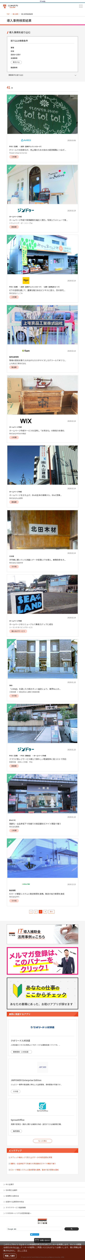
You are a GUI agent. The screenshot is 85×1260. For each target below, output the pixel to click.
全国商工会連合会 (12, 1196)
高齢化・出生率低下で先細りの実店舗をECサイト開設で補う (33, 1163)
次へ (51, 911)
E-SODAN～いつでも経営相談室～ (18, 1213)
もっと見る (42, 1141)
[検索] (34, 1229)
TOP (8, 14)
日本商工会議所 (11, 1190)
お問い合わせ (45, 1240)
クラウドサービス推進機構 (16, 1207)
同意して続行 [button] (10, 1256)
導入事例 (15, 14)
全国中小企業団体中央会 (15, 1201)
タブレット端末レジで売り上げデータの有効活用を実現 (31, 1157)
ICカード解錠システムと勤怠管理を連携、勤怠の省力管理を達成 (34, 1169)
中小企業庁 (10, 1184)
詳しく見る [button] (22, 1251)
